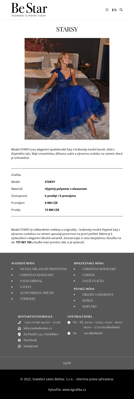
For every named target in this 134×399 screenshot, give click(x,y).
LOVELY (26, 287)
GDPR (67, 363)
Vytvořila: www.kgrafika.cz (67, 389)
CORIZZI (88, 275)
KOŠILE (87, 300)
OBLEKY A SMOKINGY (98, 294)
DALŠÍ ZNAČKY (93, 281)
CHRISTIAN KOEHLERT (37, 275)
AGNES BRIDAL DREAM (37, 293)
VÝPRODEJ (27, 299)
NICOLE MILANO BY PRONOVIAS (43, 269)
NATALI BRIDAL (31, 281)
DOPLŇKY (89, 306)
